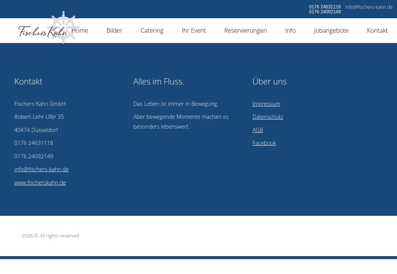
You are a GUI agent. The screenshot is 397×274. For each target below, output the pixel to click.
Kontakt (377, 30)
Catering (151, 30)
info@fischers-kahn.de (368, 7)
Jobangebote (331, 30)
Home (80, 30)
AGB (257, 130)
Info (290, 30)
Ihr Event (194, 30)
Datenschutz (267, 116)
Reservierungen (245, 30)
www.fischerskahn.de (40, 182)
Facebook (264, 143)
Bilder (115, 30)
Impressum (266, 103)
